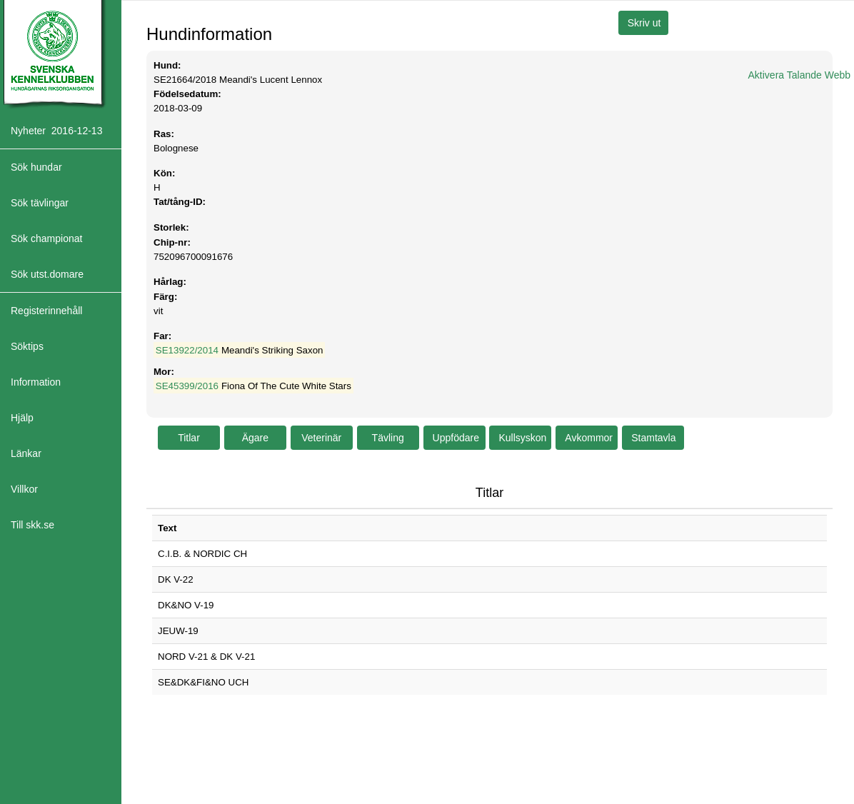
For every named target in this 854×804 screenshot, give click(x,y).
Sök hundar (36, 167)
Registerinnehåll (46, 310)
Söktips (27, 346)
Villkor (24, 489)
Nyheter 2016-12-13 (56, 130)
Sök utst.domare (47, 274)
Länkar (26, 453)
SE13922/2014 (187, 350)
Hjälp (22, 417)
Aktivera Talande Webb (799, 75)
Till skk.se (32, 525)
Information (36, 382)
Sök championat (46, 238)
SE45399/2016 (187, 386)
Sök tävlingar (40, 202)
